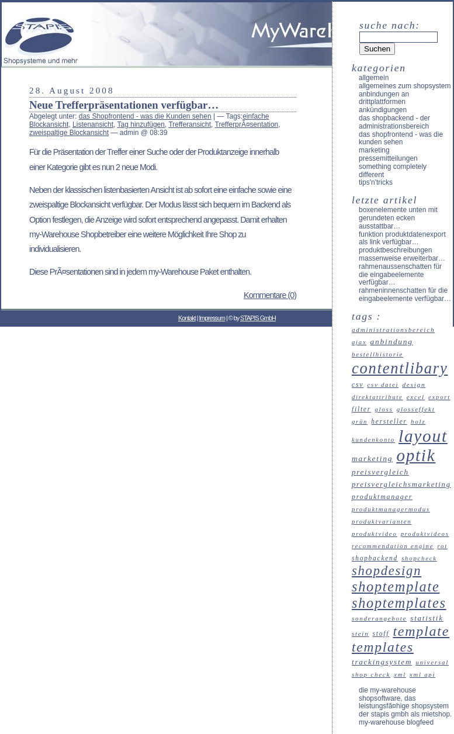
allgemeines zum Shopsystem (404, 86)
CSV (357, 385)
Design (413, 384)
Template (421, 631)
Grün (360, 421)
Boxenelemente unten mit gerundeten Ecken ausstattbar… (398, 218)
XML (400, 674)
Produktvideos (425, 534)
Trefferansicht (189, 124)
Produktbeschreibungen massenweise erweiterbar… (402, 254)
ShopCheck (419, 558)
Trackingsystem (382, 661)
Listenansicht (92, 124)
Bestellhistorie (377, 354)
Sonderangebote (379, 618)
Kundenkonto (373, 440)
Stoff (381, 633)
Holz (418, 421)
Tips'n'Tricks (376, 182)
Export (439, 397)
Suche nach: (389, 25)
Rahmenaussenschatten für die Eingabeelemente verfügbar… (400, 274)
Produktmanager (382, 497)
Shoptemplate (395, 586)
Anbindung (391, 341)
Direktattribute (377, 397)
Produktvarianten (382, 521)
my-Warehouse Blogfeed (396, 722)
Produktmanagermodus (391, 509)
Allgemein (374, 78)
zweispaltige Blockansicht (69, 133)
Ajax (359, 342)
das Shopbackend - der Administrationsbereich (394, 122)
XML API (422, 674)
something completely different (393, 170)
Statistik (426, 618)
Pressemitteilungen (388, 158)
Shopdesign (386, 570)
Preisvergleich (380, 472)
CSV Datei (382, 384)
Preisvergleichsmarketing (401, 484)
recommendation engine (393, 545)
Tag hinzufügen (141, 124)
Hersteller (389, 421)
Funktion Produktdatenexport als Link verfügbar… (402, 238)
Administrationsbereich (393, 329)
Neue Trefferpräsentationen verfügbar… (124, 105)
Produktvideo (374, 533)
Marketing (374, 150)
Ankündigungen (383, 110)
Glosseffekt (416, 409)
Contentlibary (400, 368)
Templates (383, 647)
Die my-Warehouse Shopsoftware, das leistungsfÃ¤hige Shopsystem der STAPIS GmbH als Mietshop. (405, 702)
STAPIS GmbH (258, 317)
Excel (416, 396)
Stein (360, 633)
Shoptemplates (399, 603)
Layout (423, 436)
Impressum (212, 317)
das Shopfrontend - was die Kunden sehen (145, 116)
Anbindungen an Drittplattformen (384, 98)
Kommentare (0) (270, 295)
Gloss (384, 409)
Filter (361, 409)
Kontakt (187, 317)
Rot (442, 545)
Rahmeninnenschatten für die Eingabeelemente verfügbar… (405, 294)
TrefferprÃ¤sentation (247, 124)
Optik (415, 455)
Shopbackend (375, 558)
